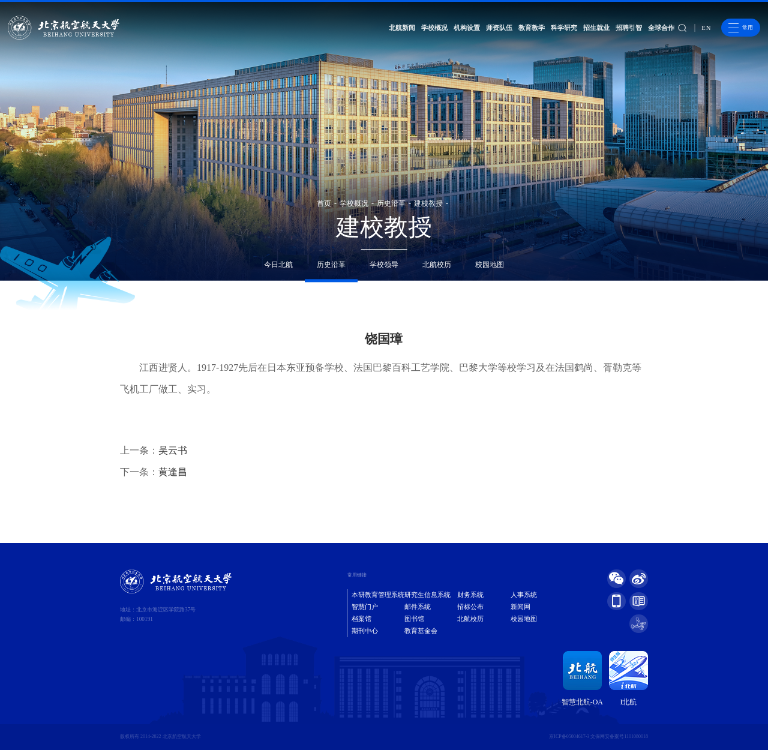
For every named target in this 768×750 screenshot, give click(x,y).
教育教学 (531, 27)
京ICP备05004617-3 (569, 736)
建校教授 (428, 203)
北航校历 (436, 264)
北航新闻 (402, 27)
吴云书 (172, 450)
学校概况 (434, 27)
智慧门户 (365, 607)
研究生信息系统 (427, 595)
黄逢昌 (172, 472)
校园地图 (489, 264)
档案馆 (361, 619)
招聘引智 (629, 27)
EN (706, 28)
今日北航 (278, 264)
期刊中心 (365, 631)
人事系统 (524, 595)
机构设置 (467, 27)
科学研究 (564, 27)
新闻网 (520, 607)
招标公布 (470, 607)
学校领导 (384, 264)
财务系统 (470, 595)
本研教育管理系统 (378, 595)
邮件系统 (417, 607)
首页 (324, 203)
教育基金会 (420, 631)
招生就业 (596, 27)
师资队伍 (499, 27)
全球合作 (661, 27)
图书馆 (414, 619)
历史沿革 (391, 203)
